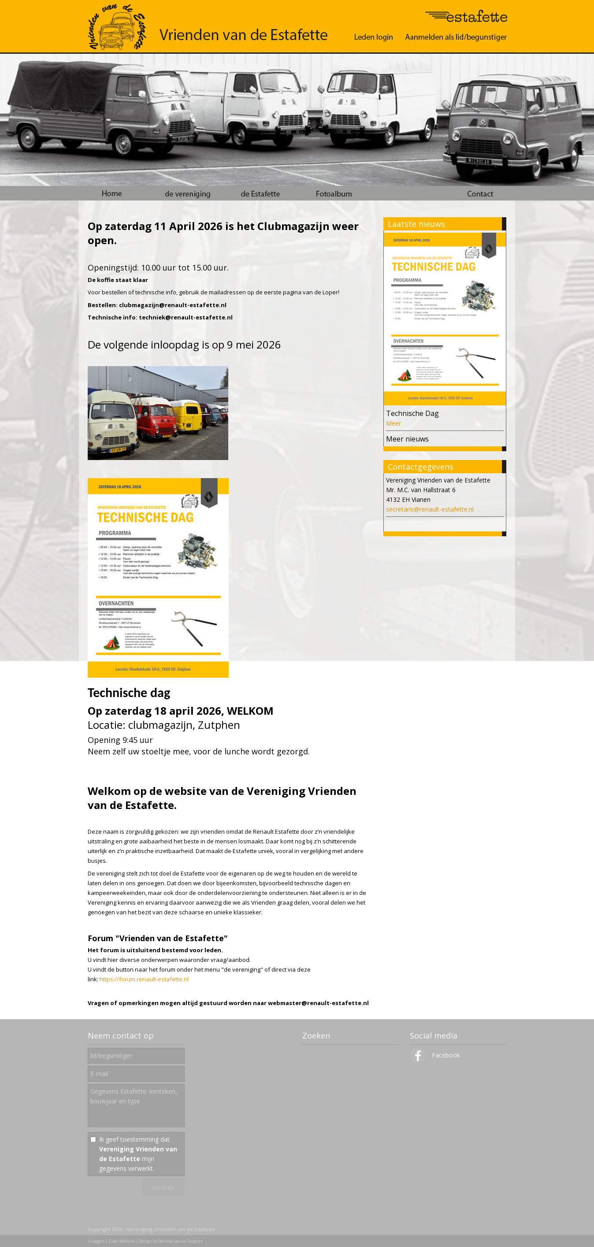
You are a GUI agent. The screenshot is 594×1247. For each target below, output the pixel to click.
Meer (393, 423)
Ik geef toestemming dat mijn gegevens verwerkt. (138, 1154)
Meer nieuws (407, 439)
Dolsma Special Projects (180, 1241)
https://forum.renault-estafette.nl (144, 979)
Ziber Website (121, 1241)
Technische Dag (412, 413)
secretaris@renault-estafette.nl (430, 509)
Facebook (435, 1055)
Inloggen (96, 1241)
